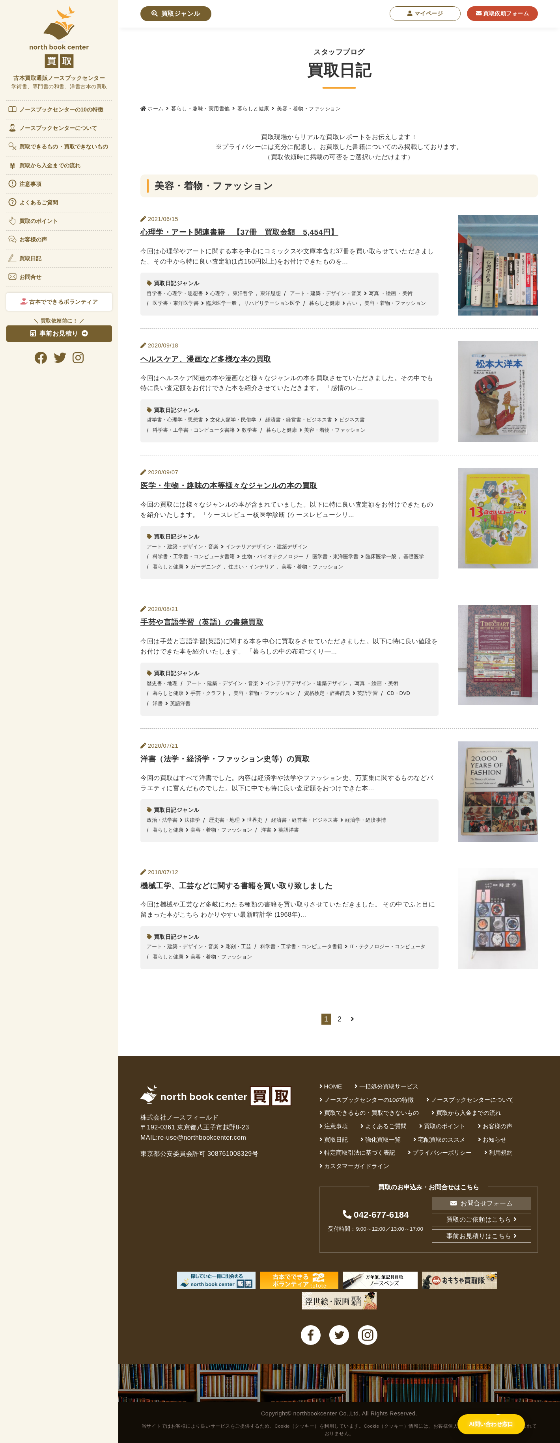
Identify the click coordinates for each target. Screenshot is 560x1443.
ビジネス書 (352, 420)
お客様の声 (27, 239)
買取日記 (24, 258)
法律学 (192, 820)
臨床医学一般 (221, 303)
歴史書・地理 (162, 683)
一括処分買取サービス (388, 1086)
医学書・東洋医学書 (176, 303)
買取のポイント (32, 221)
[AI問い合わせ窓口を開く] (491, 1425)
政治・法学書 (162, 820)
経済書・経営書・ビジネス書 (298, 420)
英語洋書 (180, 703)
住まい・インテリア (251, 567)
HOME (333, 1086)
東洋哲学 (243, 293)
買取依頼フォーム (502, 13)
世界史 (254, 820)
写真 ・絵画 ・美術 (391, 293)
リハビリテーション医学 (272, 303)
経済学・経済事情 (365, 820)
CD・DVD (398, 693)
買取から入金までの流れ (43, 165)
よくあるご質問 (32, 202)
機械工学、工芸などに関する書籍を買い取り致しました (236, 886)
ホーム (155, 108)
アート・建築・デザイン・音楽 (326, 293)
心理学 (218, 293)
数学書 (249, 430)
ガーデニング (205, 567)
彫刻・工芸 (238, 946)
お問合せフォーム (481, 1203)
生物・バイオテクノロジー (272, 556)
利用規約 (501, 1152)
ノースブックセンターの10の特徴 (55, 109)
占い (352, 303)
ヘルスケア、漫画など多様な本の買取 (205, 359)
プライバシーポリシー (442, 1152)
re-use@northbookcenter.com (202, 1137)
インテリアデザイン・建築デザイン (267, 547)
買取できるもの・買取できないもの (57, 146)
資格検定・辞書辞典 (327, 693)
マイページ (425, 13)
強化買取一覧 (383, 1139)
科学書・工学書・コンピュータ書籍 (194, 430)
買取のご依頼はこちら (478, 1219)
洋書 (158, 703)
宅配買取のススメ (441, 1139)
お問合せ (24, 276)
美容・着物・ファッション (395, 303)
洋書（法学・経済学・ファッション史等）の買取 (225, 759)
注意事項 (24, 184)
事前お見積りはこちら (478, 1236)
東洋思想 (270, 293)
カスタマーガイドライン (356, 1166)
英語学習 (367, 693)
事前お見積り (54, 333)
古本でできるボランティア (59, 302)
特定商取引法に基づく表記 (359, 1152)
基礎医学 (413, 556)
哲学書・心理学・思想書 (175, 293)
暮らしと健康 (253, 108)
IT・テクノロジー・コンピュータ (387, 946)
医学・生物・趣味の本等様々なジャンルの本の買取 (228, 485)
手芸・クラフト (208, 693)
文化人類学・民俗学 (233, 420)
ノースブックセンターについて (52, 128)
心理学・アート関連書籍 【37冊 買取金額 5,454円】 (239, 232)
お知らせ (494, 1139)
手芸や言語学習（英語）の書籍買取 (201, 622)
